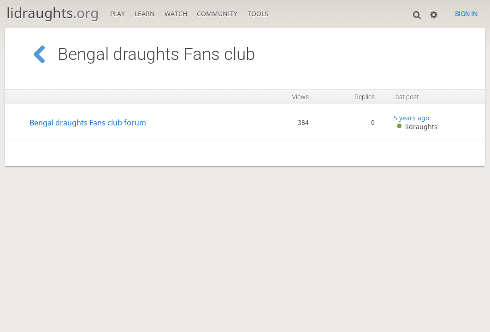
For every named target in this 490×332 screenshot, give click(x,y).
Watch (176, 13)
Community (217, 13)
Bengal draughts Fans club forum (88, 122)
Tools (258, 13)
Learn (145, 13)
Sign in (466, 14)
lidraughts (52, 12)
